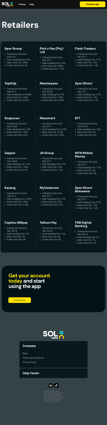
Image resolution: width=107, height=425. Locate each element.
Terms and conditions (33, 357)
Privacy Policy (29, 362)
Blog (25, 353)
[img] (61, 385)
